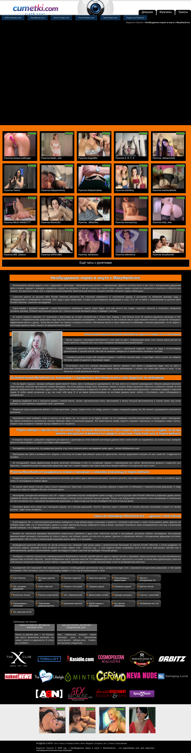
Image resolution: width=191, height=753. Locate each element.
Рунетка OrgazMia (88, 158)
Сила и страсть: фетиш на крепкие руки (34, 626)
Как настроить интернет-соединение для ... (77, 626)
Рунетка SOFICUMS (51, 254)
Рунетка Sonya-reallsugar (17, 158)
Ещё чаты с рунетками (95, 262)
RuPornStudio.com (13, 18)
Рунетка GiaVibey (125, 190)
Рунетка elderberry (125, 254)
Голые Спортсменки (117, 743)
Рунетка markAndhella (164, 190)
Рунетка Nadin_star (51, 158)
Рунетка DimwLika (51, 222)
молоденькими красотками (142, 465)
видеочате (15, 319)
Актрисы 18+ (101, 743)
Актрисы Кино (72, 743)
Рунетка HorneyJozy (126, 222)
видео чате (129, 299)
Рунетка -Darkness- (89, 254)
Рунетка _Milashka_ (89, 222)
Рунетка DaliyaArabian (90, 190)
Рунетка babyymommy (53, 190)
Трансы (183, 12)
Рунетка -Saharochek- (164, 158)
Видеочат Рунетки (134, 22)
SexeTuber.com (110, 18)
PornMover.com (38, 18)
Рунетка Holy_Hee (162, 222)
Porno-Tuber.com (61, 18)
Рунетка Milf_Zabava (15, 254)
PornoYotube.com (86, 18)
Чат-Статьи (59, 743)
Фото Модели (87, 743)
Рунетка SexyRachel (163, 254)
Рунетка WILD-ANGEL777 (17, 222)
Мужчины (166, 12)
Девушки (147, 12)
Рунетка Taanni (12, 190)
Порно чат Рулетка (135, 18)
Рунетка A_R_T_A (125, 158)
